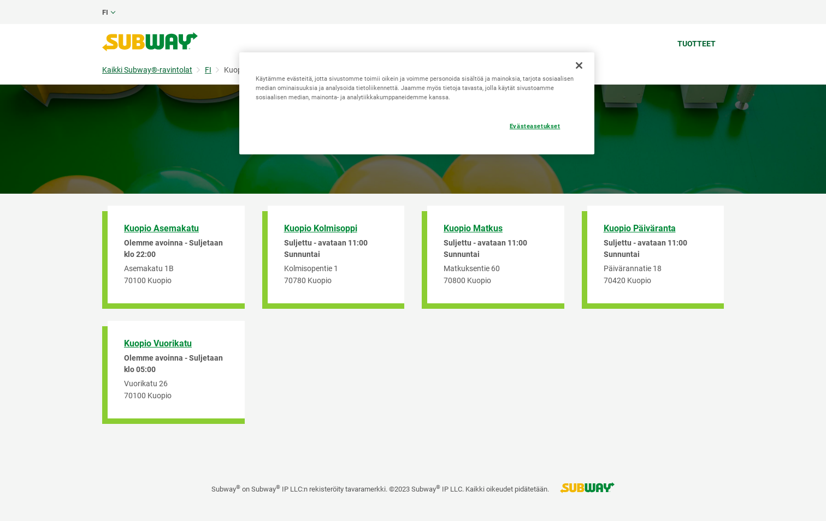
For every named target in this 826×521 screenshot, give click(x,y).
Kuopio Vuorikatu (158, 343)
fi (105, 12)
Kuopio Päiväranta (640, 228)
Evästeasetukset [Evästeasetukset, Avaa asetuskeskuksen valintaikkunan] (535, 126)
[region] (416, 103)
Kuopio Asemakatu (161, 228)
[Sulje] (579, 65)
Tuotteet (696, 43)
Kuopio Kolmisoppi (320, 228)
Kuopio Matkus (473, 228)
